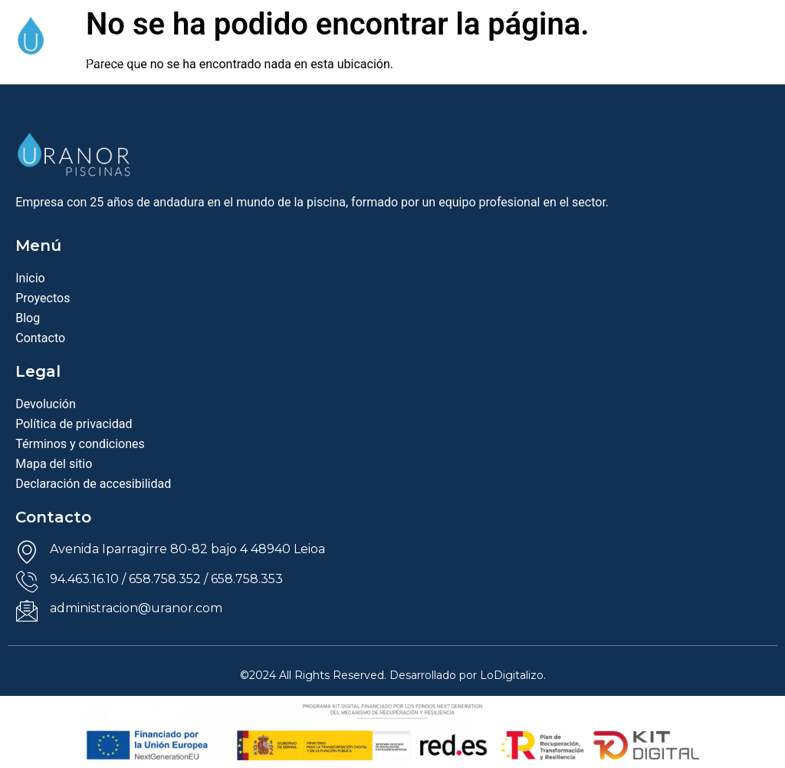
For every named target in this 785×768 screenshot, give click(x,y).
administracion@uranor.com (136, 608)
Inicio (29, 278)
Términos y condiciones (80, 444)
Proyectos (42, 298)
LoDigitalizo (512, 675)
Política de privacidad (73, 424)
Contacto (40, 338)
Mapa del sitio (53, 464)
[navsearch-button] (713, 51)
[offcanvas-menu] (757, 55)
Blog (27, 318)
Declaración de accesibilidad (93, 483)
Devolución (45, 404)
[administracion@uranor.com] (26, 610)
